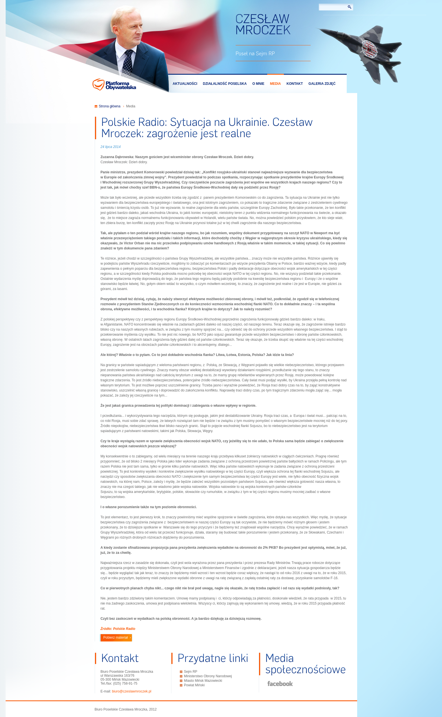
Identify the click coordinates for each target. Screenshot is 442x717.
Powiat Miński (194, 685)
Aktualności (185, 84)
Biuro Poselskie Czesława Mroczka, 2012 (126, 709)
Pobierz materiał (115, 637)
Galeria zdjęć (321, 84)
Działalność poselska (225, 84)
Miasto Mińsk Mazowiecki (203, 681)
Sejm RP (190, 672)
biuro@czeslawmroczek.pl (131, 691)
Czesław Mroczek (263, 25)
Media (275, 84)
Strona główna (110, 106)
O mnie (258, 84)
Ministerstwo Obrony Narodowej (208, 676)
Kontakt (295, 84)
